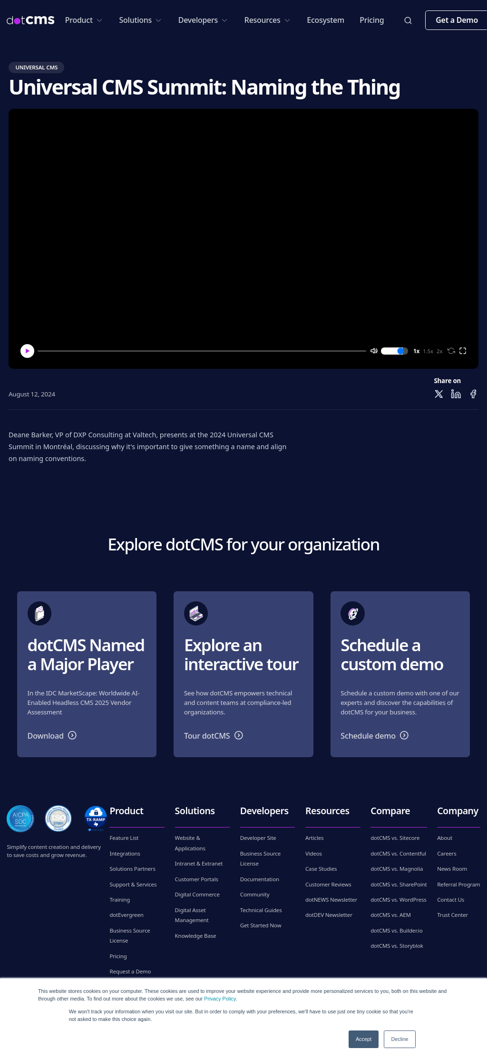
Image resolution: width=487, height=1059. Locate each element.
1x (416, 351)
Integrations (124, 853)
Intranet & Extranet (199, 863)
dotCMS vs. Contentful (398, 853)
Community (255, 894)
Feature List (123, 837)
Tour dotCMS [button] (215, 735)
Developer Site (258, 837)
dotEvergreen (126, 914)
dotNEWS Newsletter (331, 899)
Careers (446, 853)
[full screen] (463, 351)
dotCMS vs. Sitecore (394, 837)
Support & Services (132, 884)
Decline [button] (399, 1039)
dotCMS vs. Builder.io (396, 930)
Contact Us (450, 899)
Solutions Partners (132, 868)
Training (119, 899)
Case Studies (321, 868)
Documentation (259, 879)
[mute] (373, 351)
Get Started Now (261, 925)
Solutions (141, 20)
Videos (313, 853)
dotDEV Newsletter (328, 914)
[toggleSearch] (408, 20)
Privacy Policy (219, 998)
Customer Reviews (328, 884)
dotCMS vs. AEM (390, 914)
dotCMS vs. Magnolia (396, 868)
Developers (203, 20)
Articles (314, 837)
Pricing (372, 20)
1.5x (428, 351)
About (444, 837)
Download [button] (54, 735)
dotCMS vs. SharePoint (398, 884)
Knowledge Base (195, 935)
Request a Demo (130, 971)
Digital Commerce (197, 894)
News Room (452, 868)
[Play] (27, 351)
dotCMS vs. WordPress (398, 899)
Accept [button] (363, 1039)
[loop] (451, 351)
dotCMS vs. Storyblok (396, 945)
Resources (268, 20)
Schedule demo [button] (377, 735)
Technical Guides (261, 910)
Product (84, 20)
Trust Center (452, 914)
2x (439, 351)
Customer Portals (196, 879)
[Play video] (243, 239)
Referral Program (458, 884)
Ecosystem (325, 20)
